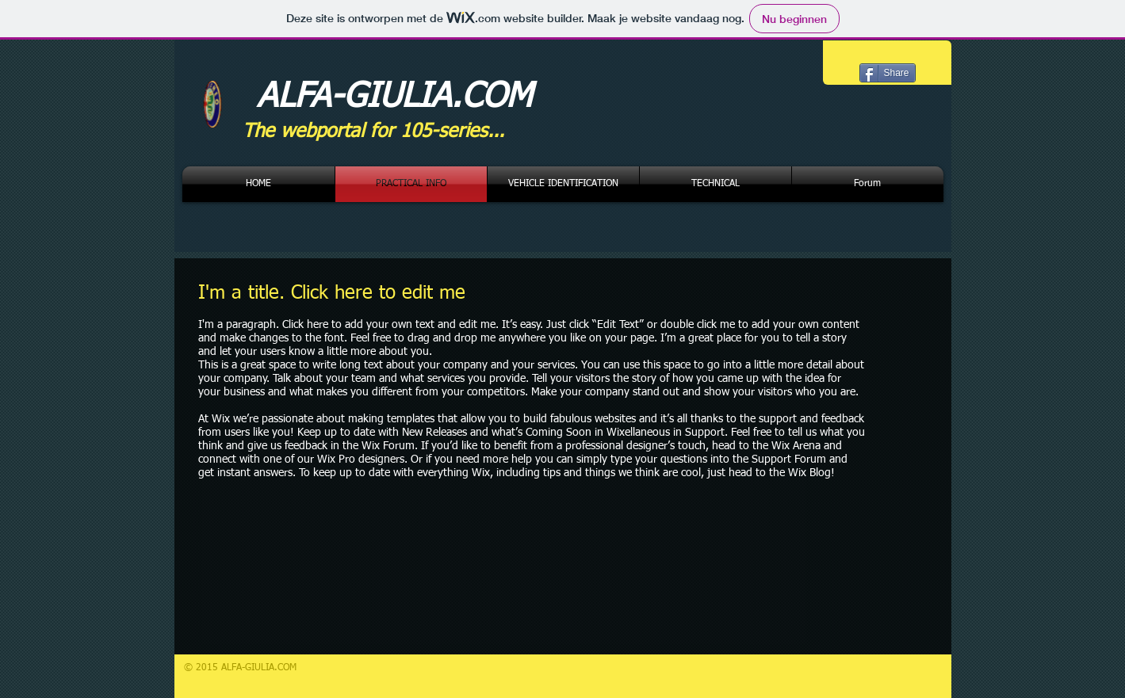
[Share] (887, 72)
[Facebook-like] (871, 55)
